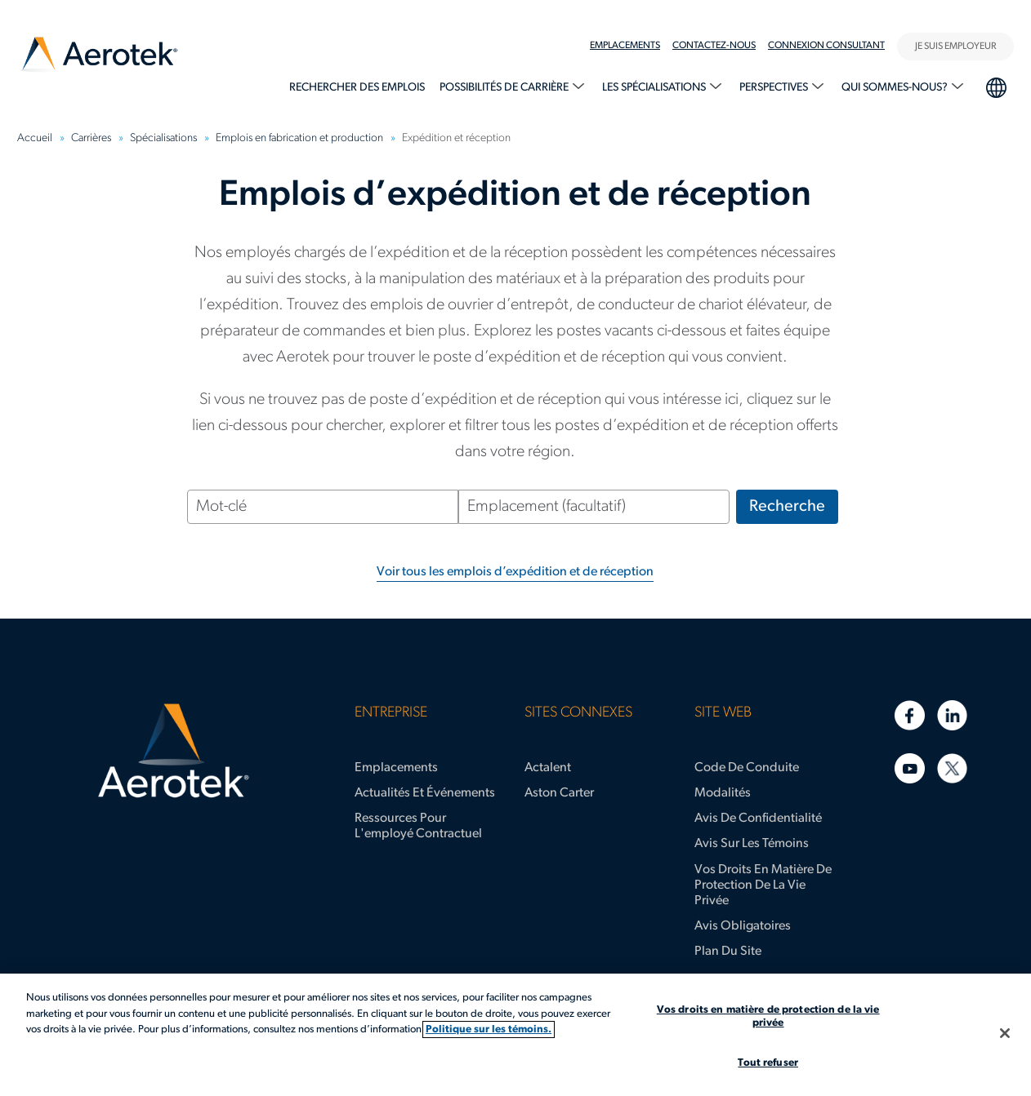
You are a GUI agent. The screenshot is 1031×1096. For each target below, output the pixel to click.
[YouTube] (910, 768)
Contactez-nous (714, 46)
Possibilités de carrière (505, 88)
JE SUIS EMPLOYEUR (955, 46)
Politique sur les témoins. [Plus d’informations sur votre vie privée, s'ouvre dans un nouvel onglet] (488, 1029)
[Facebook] (910, 715)
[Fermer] (1005, 1033)
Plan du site (727, 951)
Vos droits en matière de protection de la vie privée (763, 885)
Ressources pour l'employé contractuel (418, 826)
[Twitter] (952, 768)
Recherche (787, 507)
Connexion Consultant (826, 46)
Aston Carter (559, 793)
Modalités (722, 793)
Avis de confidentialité (758, 818)
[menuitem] (631, 46)
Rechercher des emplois (357, 88)
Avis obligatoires (742, 926)
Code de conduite (746, 767)
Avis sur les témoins (751, 843)
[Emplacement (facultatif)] (594, 507)
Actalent (547, 767)
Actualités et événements (425, 793)
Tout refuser (768, 1063)
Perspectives (774, 88)
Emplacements (625, 46)
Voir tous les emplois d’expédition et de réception (515, 572)
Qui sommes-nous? (895, 88)
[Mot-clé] (322, 507)
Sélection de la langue (995, 85)
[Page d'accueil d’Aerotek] (173, 750)
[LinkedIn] (952, 715)
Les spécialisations (655, 88)
